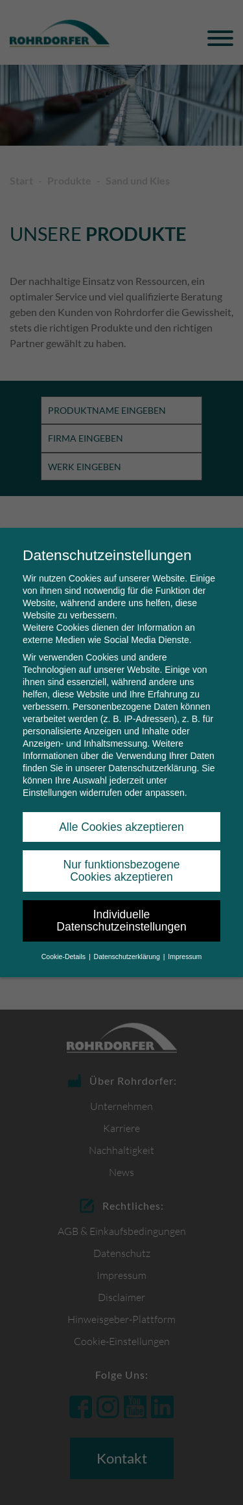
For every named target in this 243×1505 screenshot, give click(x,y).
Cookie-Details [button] (64, 956)
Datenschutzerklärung (152, 768)
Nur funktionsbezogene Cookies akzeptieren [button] (122, 870)
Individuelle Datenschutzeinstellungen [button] (121, 920)
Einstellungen (50, 792)
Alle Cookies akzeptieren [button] (121, 826)
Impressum (185, 956)
